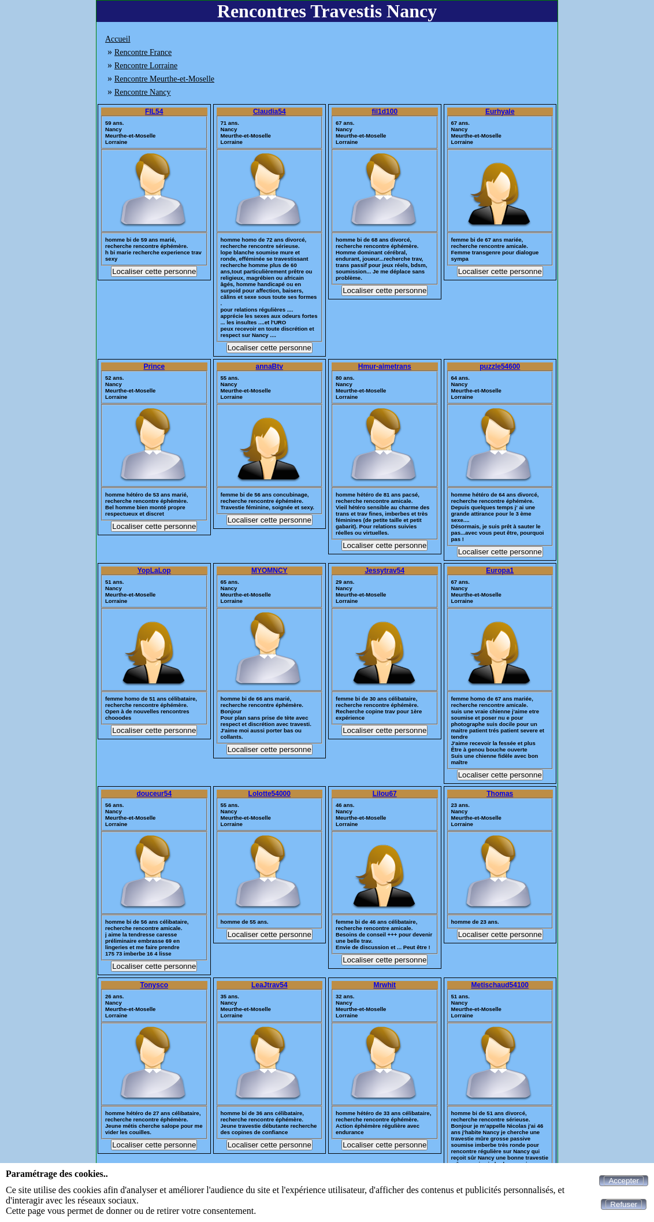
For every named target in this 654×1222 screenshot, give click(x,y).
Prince (154, 366)
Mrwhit (384, 985)
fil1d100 (384, 112)
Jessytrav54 (384, 570)
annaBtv (269, 366)
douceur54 (154, 794)
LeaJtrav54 (269, 985)
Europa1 (500, 570)
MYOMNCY (269, 570)
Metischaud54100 (500, 985)
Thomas (499, 794)
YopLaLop (154, 570)
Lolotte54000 (269, 794)
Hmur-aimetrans (384, 366)
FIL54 (154, 112)
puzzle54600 (500, 366)
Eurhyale (500, 112)
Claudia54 (269, 112)
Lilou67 (385, 794)
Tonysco (154, 985)
